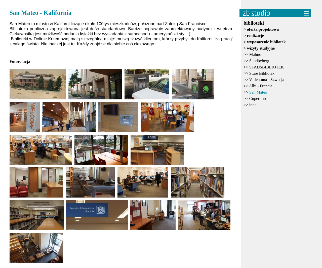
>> (252, 54)
